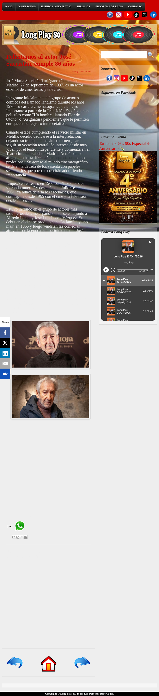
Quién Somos (27, 6)
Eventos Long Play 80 (56, 6)
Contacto (135, 6)
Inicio (9, 6)
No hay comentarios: (81, 71)
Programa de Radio (109, 6)
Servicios (83, 6)
